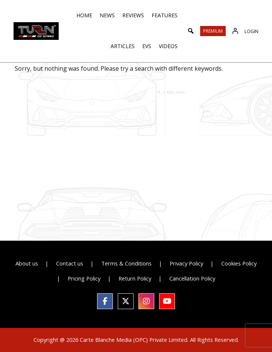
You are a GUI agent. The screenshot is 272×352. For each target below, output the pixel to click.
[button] (190, 30)
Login (251, 31)
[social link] (105, 301)
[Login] (235, 30)
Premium (213, 31)
